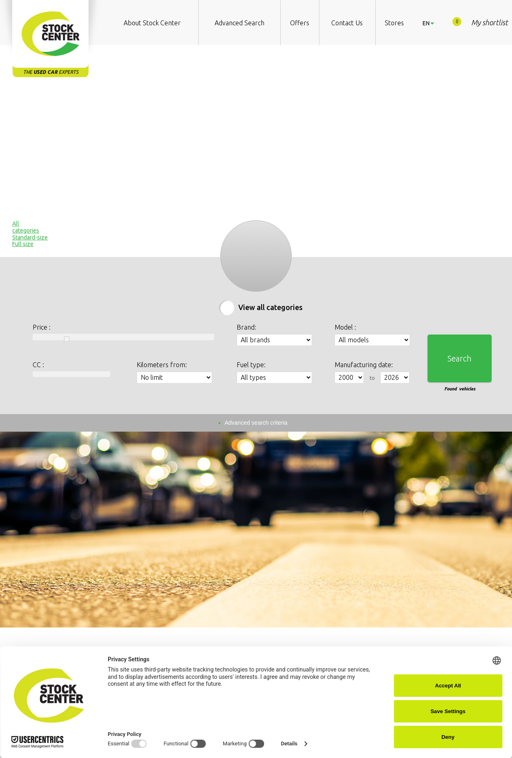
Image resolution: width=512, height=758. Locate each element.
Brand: (246, 327)
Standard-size (30, 237)
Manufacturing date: (364, 364)
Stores (394, 23)
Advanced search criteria (255, 422)
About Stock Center (152, 23)
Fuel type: (251, 364)
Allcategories (25, 227)
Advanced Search (239, 23)
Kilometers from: (162, 364)
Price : (42, 327)
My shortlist (480, 22)
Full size (22, 244)
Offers (299, 23)
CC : (38, 364)
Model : (345, 327)
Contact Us (347, 23)
